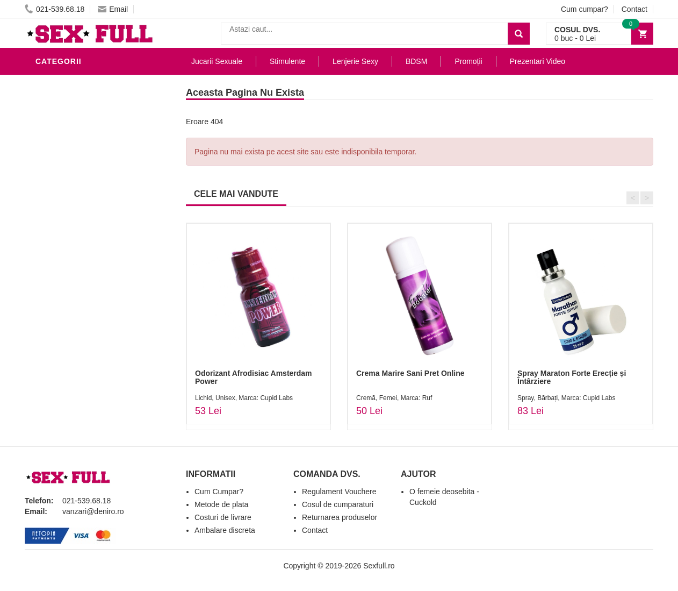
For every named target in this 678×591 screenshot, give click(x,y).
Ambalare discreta (224, 530)
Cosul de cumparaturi (337, 504)
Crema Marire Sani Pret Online (410, 373)
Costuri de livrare (222, 517)
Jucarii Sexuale (216, 61)
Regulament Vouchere (339, 491)
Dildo (50, 179)
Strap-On (57, 244)
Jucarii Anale (67, 212)
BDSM (49, 195)
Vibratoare (62, 115)
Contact (634, 9)
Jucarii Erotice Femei (83, 228)
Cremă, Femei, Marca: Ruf (394, 398)
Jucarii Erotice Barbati (88, 99)
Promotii (56, 308)
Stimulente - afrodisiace (91, 83)
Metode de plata (221, 504)
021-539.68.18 (54, 9)
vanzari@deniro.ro (93, 511)
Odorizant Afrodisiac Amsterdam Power (253, 377)
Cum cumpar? (584, 9)
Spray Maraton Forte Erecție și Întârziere (571, 377)
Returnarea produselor (339, 517)
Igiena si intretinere (81, 147)
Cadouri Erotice (73, 260)
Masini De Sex (66, 292)
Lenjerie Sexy (67, 163)
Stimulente (287, 61)
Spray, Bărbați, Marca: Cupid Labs (566, 398)
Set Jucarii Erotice (79, 276)
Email (113, 9)
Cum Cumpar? (218, 491)
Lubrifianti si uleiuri (82, 131)
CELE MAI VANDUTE (236, 193)
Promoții (468, 61)
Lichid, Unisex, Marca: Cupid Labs (244, 398)
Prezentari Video (74, 325)
